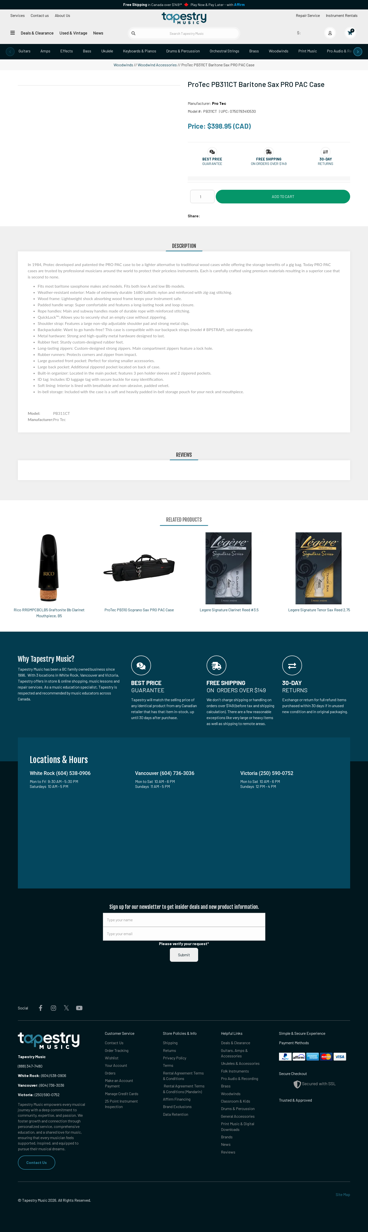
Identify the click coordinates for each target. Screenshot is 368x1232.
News (98, 32)
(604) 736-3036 (41, 1085)
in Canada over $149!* (152, 4)
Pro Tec (219, 103)
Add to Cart (283, 196)
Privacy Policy (174, 1057)
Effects (66, 50)
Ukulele (107, 50)
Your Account (116, 1065)
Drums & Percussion (183, 50)
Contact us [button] (40, 15)
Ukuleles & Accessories (240, 1063)
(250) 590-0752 (39, 1094)
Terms (168, 1065)
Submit (184, 954)
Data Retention (175, 1114)
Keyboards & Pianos (139, 50)
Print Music (307, 50)
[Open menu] (12, 32)
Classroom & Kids (235, 1101)
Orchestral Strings (224, 50)
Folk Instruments (235, 1071)
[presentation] (10, 51)
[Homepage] (184, 18)
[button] (212, 159)
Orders (110, 1073)
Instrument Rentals (342, 15)
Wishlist (112, 1057)
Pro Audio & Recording (345, 50)
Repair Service (308, 15)
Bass (87, 50)
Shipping (170, 1042)
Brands (227, 1136)
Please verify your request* (184, 943)
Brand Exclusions (177, 1106)
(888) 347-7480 (30, 1066)
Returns (169, 1050)
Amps (45, 50)
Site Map (343, 1194)
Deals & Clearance (37, 32)
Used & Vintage (73, 32)
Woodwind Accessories (157, 64)
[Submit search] (133, 33)
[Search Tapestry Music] (184, 33)
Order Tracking (116, 1050)
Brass (254, 50)
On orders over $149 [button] (269, 163)
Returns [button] (325, 163)
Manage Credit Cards (121, 1093)
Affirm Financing (176, 1099)
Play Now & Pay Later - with (218, 4)
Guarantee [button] (212, 163)
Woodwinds (278, 50)
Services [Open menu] (17, 15)
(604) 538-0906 (42, 1075)
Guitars (25, 50)
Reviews (228, 1152)
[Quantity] (202, 196)
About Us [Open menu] (62, 15)
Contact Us (36, 1162)
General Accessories (238, 1116)
